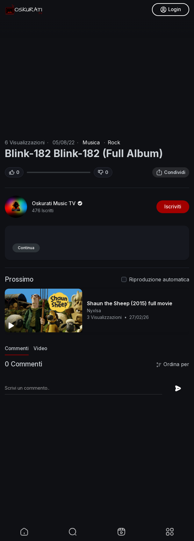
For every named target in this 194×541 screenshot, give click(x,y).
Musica (91, 142)
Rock (114, 142)
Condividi (170, 172)
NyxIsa (94, 310)
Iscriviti (172, 207)
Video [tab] (40, 348)
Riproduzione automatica (159, 279)
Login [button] (170, 9)
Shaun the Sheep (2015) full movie (129, 303)
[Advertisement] (97, 477)
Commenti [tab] (17, 348)
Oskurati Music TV (57, 203)
